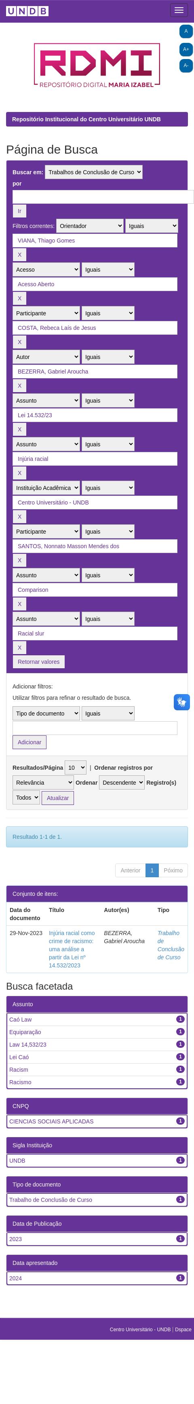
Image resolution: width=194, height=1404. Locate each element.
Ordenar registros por (123, 767)
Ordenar (86, 782)
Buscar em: (28, 172)
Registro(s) (161, 782)
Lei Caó (19, 1057)
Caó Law (20, 1019)
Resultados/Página (38, 767)
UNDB (17, 1160)
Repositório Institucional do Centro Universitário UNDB (86, 119)
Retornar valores (39, 662)
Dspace (183, 1329)
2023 (15, 1239)
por (17, 183)
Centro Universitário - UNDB (141, 1329)
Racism (18, 1069)
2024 (15, 1278)
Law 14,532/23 (27, 1044)
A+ (186, 49)
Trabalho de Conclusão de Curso (50, 1200)
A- (186, 65)
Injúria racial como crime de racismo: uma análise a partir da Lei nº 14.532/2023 (72, 949)
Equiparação (25, 1032)
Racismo (20, 1082)
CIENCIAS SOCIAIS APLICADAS (51, 1121)
